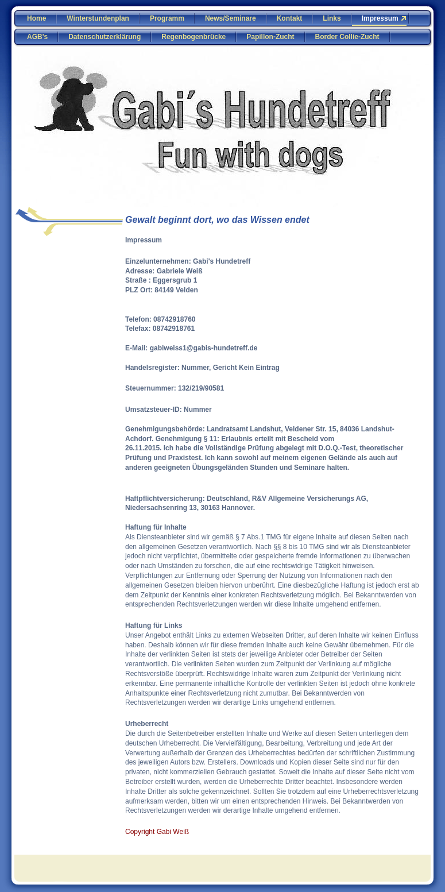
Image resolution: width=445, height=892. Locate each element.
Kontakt (290, 18)
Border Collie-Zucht (347, 37)
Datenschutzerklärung (104, 37)
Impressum (380, 18)
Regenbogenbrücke (193, 37)
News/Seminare (230, 18)
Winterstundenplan (98, 18)
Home (36, 18)
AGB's (37, 37)
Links (331, 18)
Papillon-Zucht (270, 37)
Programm (167, 18)
